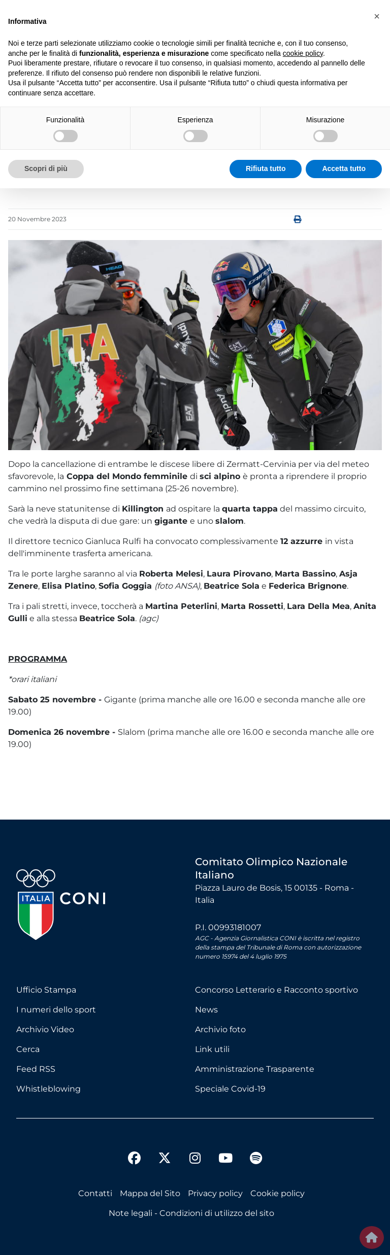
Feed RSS (35, 1069)
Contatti (95, 1193)
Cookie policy (277, 1193)
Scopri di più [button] (46, 168)
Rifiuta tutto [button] (266, 168)
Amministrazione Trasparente (254, 1069)
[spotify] (256, 1159)
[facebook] (134, 1159)
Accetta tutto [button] (344, 168)
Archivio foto (220, 1029)
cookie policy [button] (303, 53)
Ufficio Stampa (46, 990)
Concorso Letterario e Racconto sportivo (276, 990)
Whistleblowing (48, 1089)
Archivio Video (45, 1029)
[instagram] (195, 1159)
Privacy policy (215, 1193)
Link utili (212, 1049)
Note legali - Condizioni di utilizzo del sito (191, 1213)
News (206, 1009)
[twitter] (164, 1150)
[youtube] (225, 1159)
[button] (377, 16)
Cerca (28, 1049)
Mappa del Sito (150, 1193)
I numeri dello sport (56, 1009)
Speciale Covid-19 (230, 1089)
